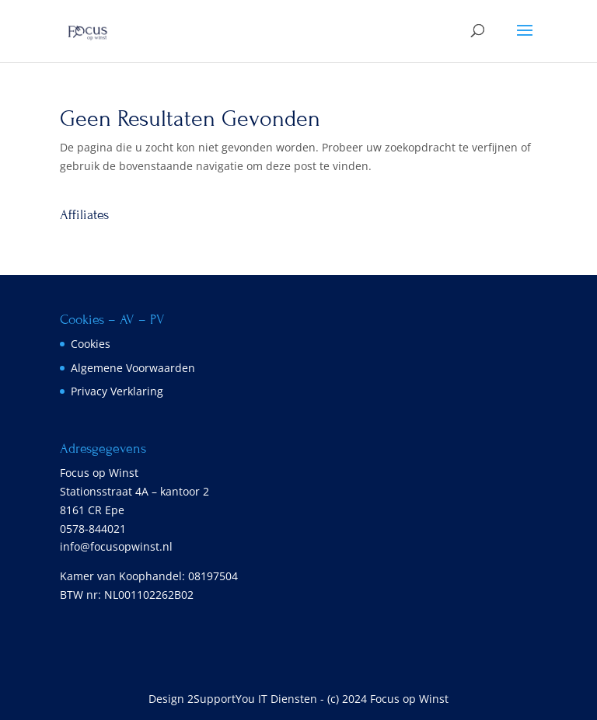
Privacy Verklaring (117, 391)
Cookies (90, 343)
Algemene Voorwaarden (133, 367)
